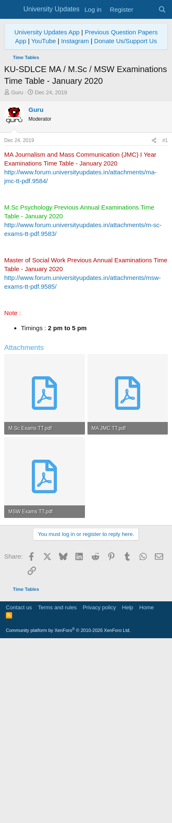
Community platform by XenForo (68, 810)
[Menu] (11, 9)
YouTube (43, 40)
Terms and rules (57, 788)
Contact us (19, 788)
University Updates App (47, 32)
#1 (165, 140)
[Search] (162, 9)
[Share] (154, 140)
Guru (17, 92)
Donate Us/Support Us (125, 40)
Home (146, 788)
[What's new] (145, 9)
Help (127, 788)
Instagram (75, 40)
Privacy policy (99, 788)
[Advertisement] (86, 616)
